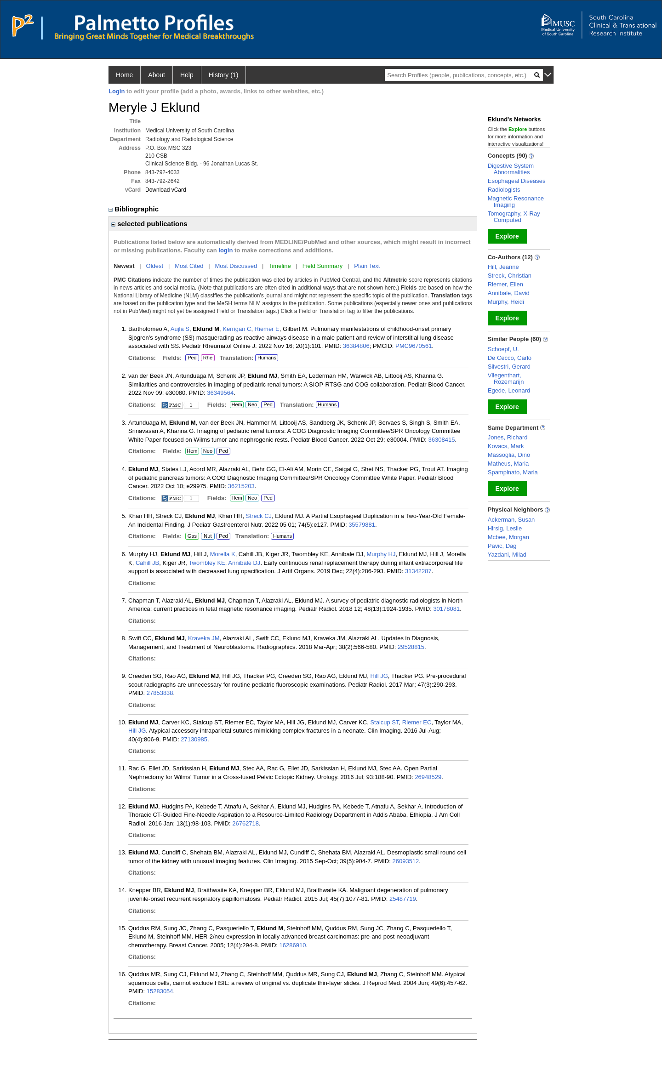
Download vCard (165, 190)
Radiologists (504, 189)
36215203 (241, 486)
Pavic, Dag (502, 545)
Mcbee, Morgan (508, 537)
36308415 (441, 439)
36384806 (356, 345)
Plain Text (367, 265)
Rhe (208, 358)
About (156, 75)
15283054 (160, 991)
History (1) (224, 75)
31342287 (418, 571)
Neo (252, 405)
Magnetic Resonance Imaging (516, 201)
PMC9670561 (413, 345)
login (225, 250)
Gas (192, 536)
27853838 (160, 692)
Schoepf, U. (503, 349)
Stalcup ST (384, 722)
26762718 (245, 823)
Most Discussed (236, 265)
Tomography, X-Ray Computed (514, 216)
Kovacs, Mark (506, 446)
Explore (507, 236)
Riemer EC (417, 722)
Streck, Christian (509, 275)
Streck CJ (259, 515)
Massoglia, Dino (509, 454)
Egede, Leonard (509, 390)
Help (187, 75)
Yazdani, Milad (507, 554)
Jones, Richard (508, 437)
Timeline (279, 265)
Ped (191, 358)
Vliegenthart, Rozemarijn (506, 378)
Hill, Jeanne (503, 266)
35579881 (361, 524)
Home (124, 75)
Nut (207, 536)
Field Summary (322, 265)
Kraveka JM (204, 638)
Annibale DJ (244, 562)
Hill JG (379, 675)
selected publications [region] (149, 224)
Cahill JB (147, 562)
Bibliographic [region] (134, 209)
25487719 (402, 898)
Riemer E (267, 328)
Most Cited (189, 265)
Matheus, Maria (508, 463)
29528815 (411, 646)
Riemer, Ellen (505, 284)
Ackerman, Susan (511, 519)
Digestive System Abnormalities (511, 169)
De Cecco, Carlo (509, 357)
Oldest (155, 265)
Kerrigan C (237, 328)
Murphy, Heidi (506, 301)
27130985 (194, 739)
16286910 (293, 945)
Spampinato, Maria (513, 472)
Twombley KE (206, 562)
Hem (237, 405)
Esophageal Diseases (517, 180)
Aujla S (180, 328)
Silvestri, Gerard (509, 366)
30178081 (446, 608)
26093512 (405, 861)
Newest (124, 265)
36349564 (220, 392)
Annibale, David (509, 293)
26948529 (428, 777)
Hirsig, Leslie (505, 528)
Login (116, 91)
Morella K (222, 554)
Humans (266, 357)
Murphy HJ (381, 554)
